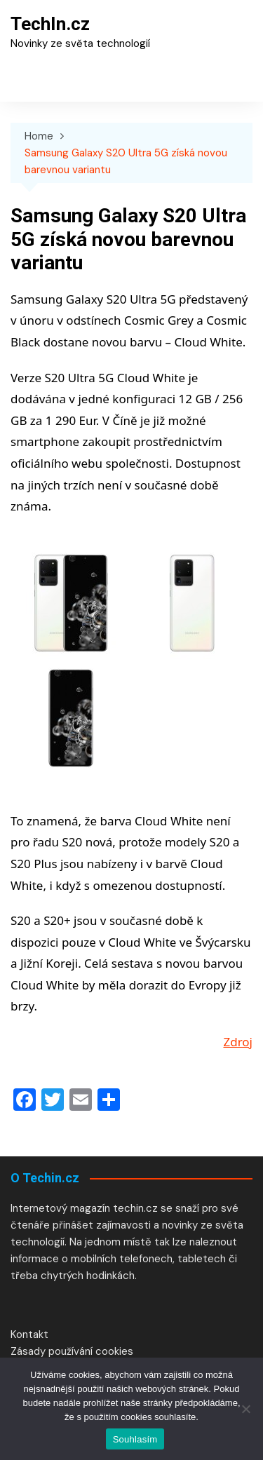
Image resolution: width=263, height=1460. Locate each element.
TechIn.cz (50, 23)
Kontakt (29, 1334)
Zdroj (237, 1042)
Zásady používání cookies (72, 1351)
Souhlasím (135, 1439)
